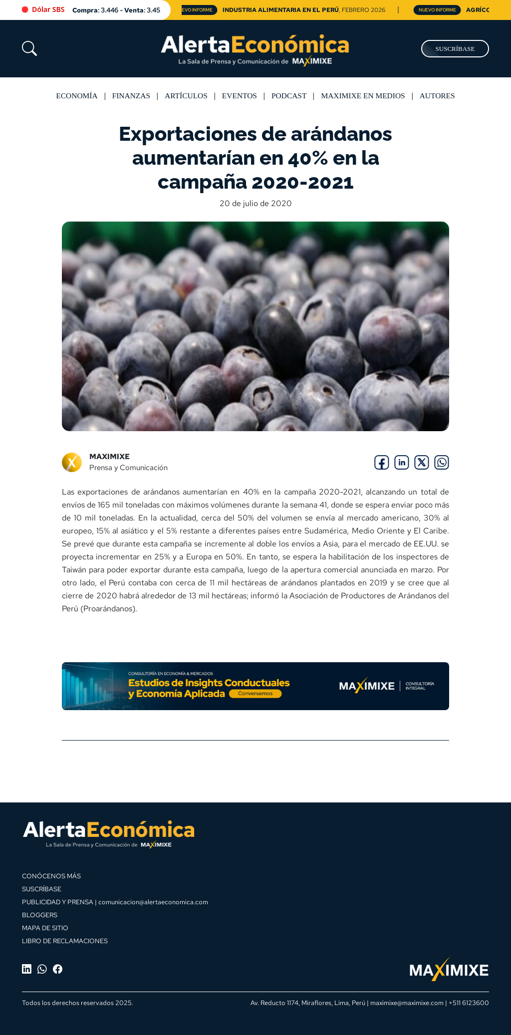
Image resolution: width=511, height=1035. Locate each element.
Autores (437, 95)
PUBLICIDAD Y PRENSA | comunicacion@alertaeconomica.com (115, 901)
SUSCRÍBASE (455, 48)
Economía (76, 95)
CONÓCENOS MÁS (51, 875)
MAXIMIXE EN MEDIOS (363, 95)
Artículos (186, 95)
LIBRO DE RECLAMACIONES (65, 940)
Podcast (288, 95)
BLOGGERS (39, 914)
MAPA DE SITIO (45, 927)
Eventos (239, 95)
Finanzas (131, 95)
